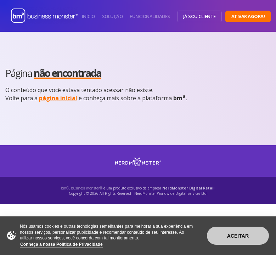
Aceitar (238, 236)
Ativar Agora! (248, 16)
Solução (112, 16)
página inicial (58, 98)
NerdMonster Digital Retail (188, 188)
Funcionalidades (150, 16)
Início (88, 16)
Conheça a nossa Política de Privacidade (61, 244)
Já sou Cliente (199, 16)
